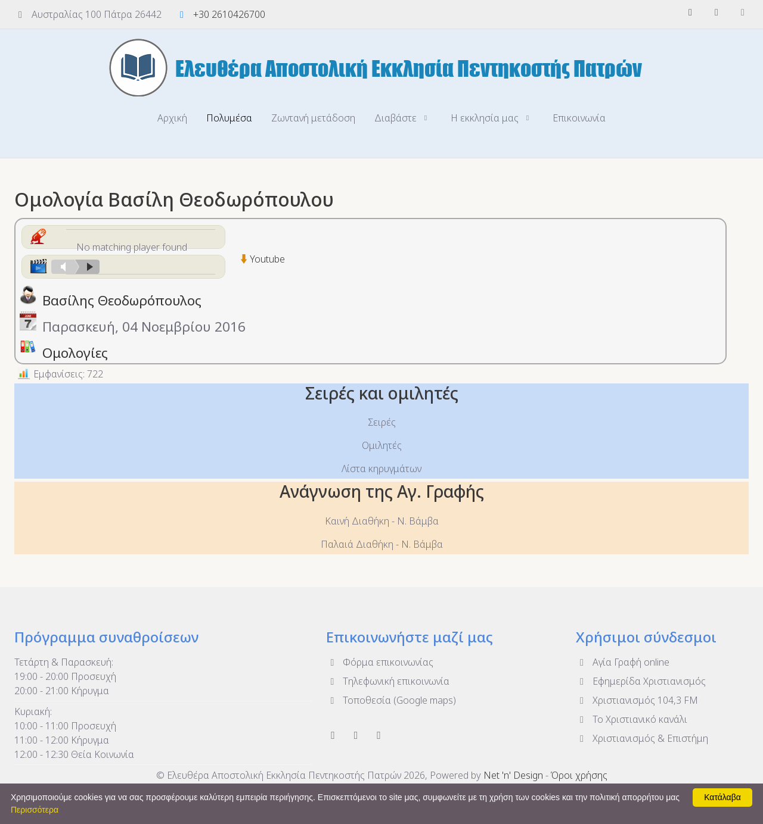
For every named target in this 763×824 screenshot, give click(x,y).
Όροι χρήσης (579, 775)
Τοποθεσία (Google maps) (391, 700)
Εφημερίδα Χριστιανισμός (641, 681)
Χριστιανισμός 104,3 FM (637, 700)
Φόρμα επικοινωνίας (379, 662)
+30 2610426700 (229, 14)
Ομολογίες (75, 353)
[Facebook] (716, 11)
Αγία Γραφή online (622, 662)
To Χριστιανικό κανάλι (631, 719)
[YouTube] (690, 11)
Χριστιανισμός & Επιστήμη (642, 738)
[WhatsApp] (743, 11)
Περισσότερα (34, 809)
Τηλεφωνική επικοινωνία (387, 681)
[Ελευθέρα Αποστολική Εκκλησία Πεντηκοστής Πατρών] (381, 67)
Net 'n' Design (513, 775)
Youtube (267, 259)
